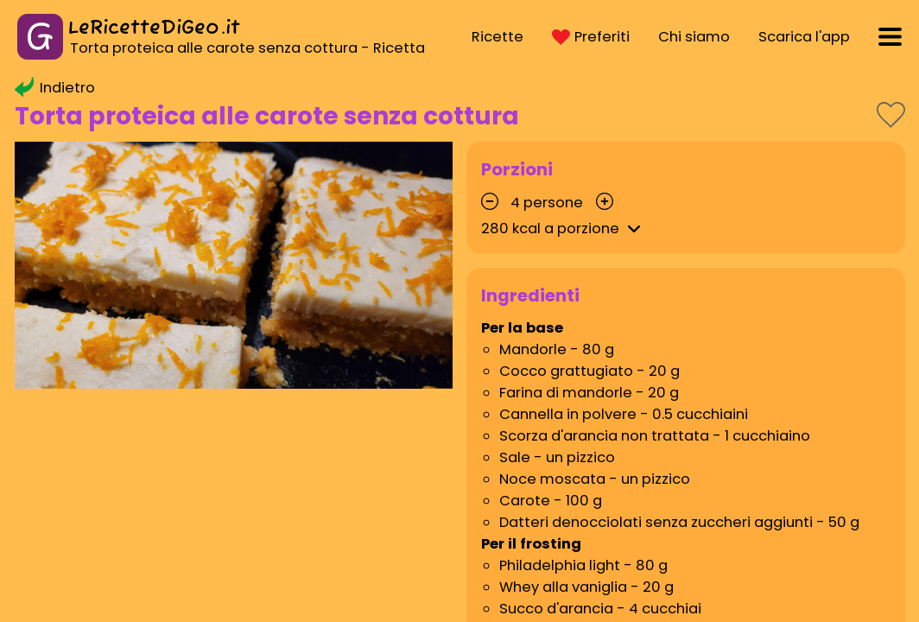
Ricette (497, 37)
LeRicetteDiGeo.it (154, 28)
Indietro (55, 88)
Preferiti (591, 37)
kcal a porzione (563, 228)
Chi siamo (694, 37)
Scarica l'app (804, 37)
